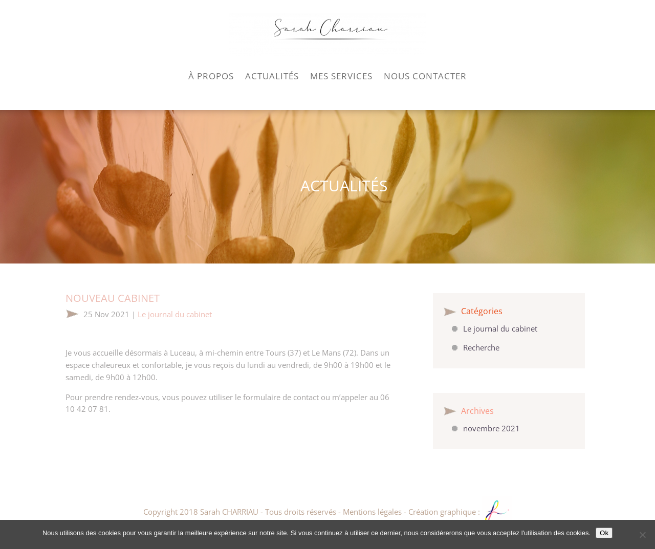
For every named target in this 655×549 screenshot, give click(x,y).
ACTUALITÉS (272, 76)
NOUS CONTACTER (425, 76)
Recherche (481, 347)
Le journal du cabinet (175, 314)
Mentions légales (372, 512)
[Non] (642, 535)
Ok (604, 533)
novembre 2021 (491, 428)
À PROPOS (211, 76)
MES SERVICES (341, 76)
